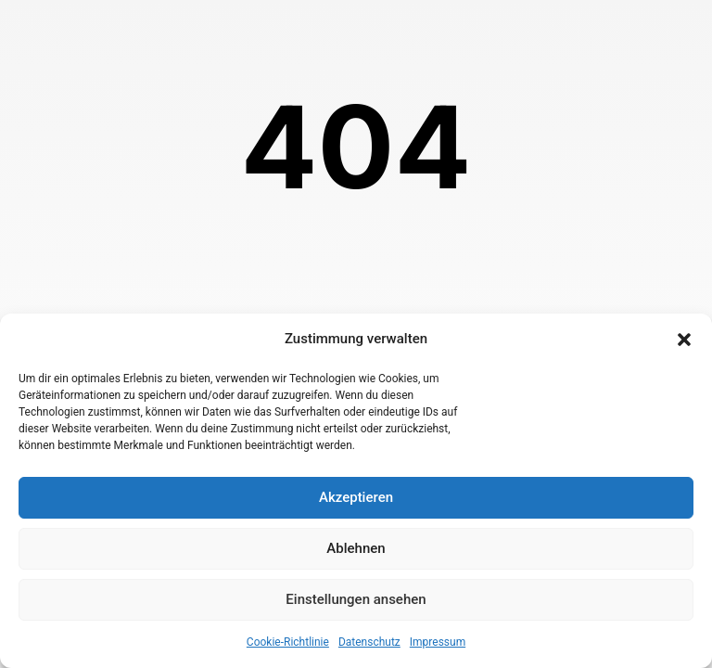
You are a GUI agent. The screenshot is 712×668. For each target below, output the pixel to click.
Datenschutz (369, 642)
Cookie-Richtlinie (288, 642)
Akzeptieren (356, 497)
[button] (684, 339)
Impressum (437, 642)
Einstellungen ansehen (356, 599)
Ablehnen (355, 548)
